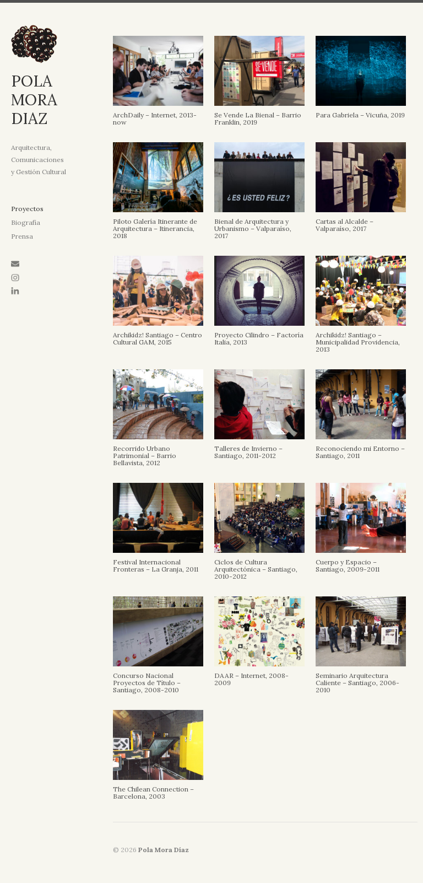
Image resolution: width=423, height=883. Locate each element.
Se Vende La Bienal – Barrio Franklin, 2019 (257, 118)
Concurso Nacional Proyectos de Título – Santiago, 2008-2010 (147, 682)
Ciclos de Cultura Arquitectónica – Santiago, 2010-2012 (255, 569)
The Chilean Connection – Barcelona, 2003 (153, 792)
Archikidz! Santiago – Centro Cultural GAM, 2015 (157, 338)
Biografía (25, 222)
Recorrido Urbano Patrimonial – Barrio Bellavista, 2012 (144, 455)
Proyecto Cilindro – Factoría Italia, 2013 (258, 338)
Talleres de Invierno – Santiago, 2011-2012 (248, 452)
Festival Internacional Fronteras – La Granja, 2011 (155, 565)
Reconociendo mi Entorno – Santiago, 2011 (360, 452)
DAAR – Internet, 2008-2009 (251, 679)
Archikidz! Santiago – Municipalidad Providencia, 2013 (358, 342)
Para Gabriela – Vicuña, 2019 (360, 115)
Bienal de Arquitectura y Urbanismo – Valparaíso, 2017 (252, 228)
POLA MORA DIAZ (34, 99)
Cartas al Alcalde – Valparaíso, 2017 (344, 225)
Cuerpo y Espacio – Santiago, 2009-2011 (347, 565)
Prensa (22, 236)
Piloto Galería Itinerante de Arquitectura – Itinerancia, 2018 (155, 228)
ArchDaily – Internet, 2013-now (155, 118)
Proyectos (27, 208)
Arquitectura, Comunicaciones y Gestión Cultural (38, 159)
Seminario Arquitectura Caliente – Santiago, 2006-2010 (357, 682)
